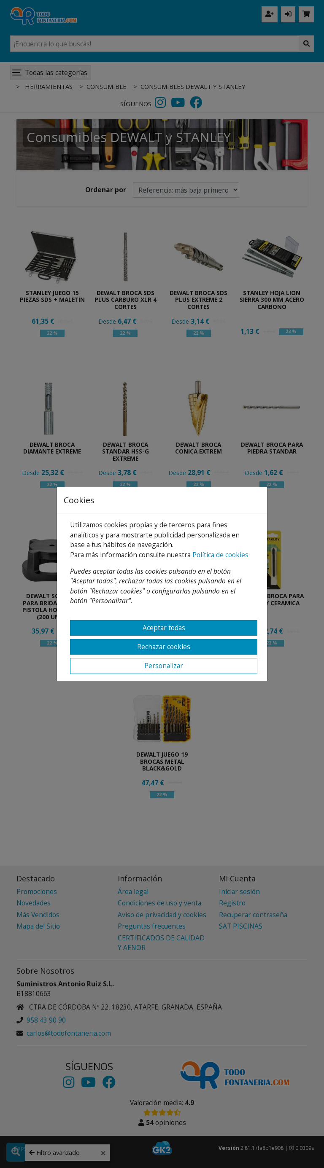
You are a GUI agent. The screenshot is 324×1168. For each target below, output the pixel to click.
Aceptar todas (164, 627)
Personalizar (163, 665)
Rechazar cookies (163, 646)
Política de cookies (220, 554)
